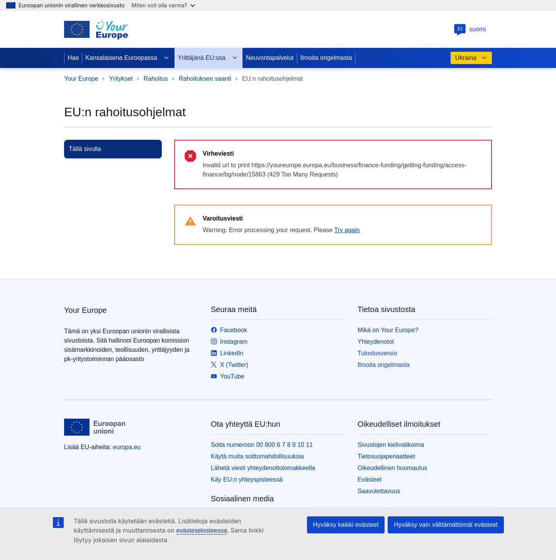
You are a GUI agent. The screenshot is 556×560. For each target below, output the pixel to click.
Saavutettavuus (379, 491)
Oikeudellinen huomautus (392, 468)
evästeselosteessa (201, 530)
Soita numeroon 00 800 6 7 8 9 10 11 (262, 444)
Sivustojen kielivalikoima (391, 444)
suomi (470, 29)
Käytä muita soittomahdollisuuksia (257, 456)
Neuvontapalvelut (270, 57)
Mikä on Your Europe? (388, 330)
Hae (73, 57)
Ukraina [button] (471, 58)
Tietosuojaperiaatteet (386, 456)
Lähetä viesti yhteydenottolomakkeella (263, 468)
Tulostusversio (377, 353)
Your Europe (81, 78)
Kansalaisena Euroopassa (127, 58)
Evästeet (369, 479)
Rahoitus (156, 78)
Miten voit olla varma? (163, 5)
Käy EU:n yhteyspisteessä (247, 479)
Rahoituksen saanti (205, 78)
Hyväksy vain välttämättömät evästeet (446, 524)
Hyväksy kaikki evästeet (346, 524)
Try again (347, 230)
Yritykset (120, 78)
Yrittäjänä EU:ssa (208, 58)
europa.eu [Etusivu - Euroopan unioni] (127, 447)
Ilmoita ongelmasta (326, 57)
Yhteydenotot (376, 341)
